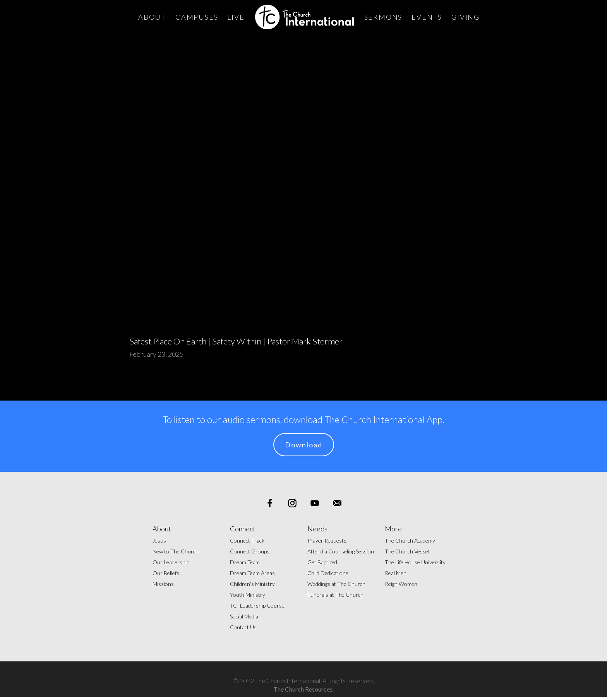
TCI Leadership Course (257, 605)
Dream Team (245, 562)
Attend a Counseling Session (340, 551)
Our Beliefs (166, 573)
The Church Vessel (407, 551)
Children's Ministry (252, 584)
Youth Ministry (247, 594)
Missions (163, 584)
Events (427, 17)
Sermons (383, 17)
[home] (304, 17)
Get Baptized (322, 562)
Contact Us (243, 627)
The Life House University (415, 562)
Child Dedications (327, 573)
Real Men (395, 573)
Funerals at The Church (335, 594)
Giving (465, 17)
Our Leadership (171, 562)
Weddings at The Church (336, 584)
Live (235, 17)
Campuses (196, 17)
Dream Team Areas (252, 573)
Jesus (159, 540)
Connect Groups (249, 551)
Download (303, 444)
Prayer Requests (326, 540)
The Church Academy (410, 540)
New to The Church (176, 551)
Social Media (244, 616)
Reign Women (401, 584)
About (152, 17)
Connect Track (247, 540)
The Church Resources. (303, 689)
